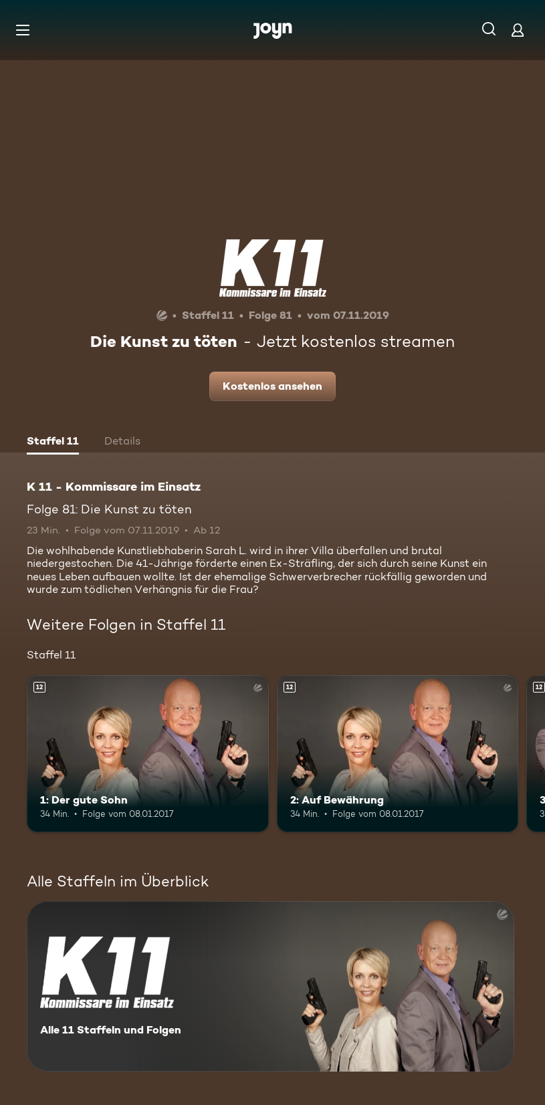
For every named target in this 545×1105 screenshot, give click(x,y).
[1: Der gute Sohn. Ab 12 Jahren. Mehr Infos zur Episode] (148, 753)
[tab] (53, 443)
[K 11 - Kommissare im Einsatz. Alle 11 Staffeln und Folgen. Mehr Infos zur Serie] (270, 986)
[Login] (517, 29)
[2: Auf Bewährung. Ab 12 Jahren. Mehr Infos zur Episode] (398, 753)
